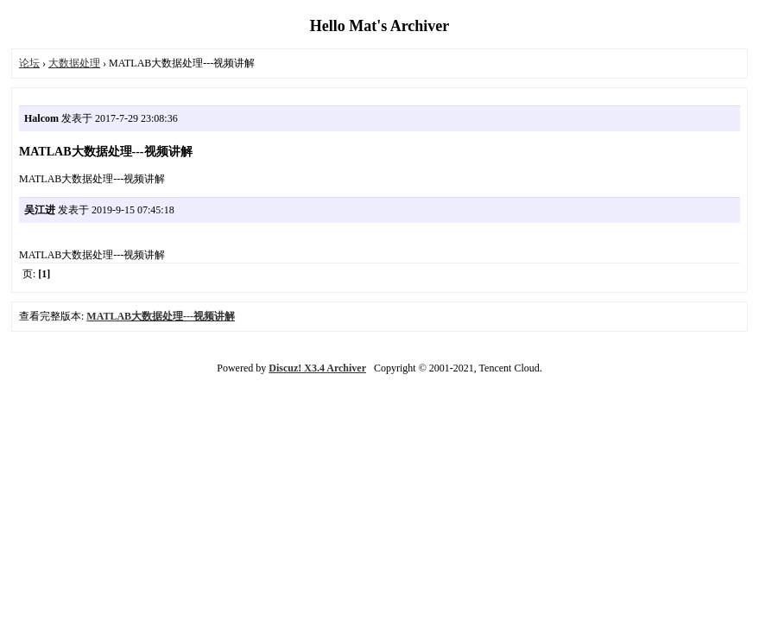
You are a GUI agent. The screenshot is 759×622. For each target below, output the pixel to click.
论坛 (29, 63)
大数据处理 (74, 63)
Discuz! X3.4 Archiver (317, 368)
